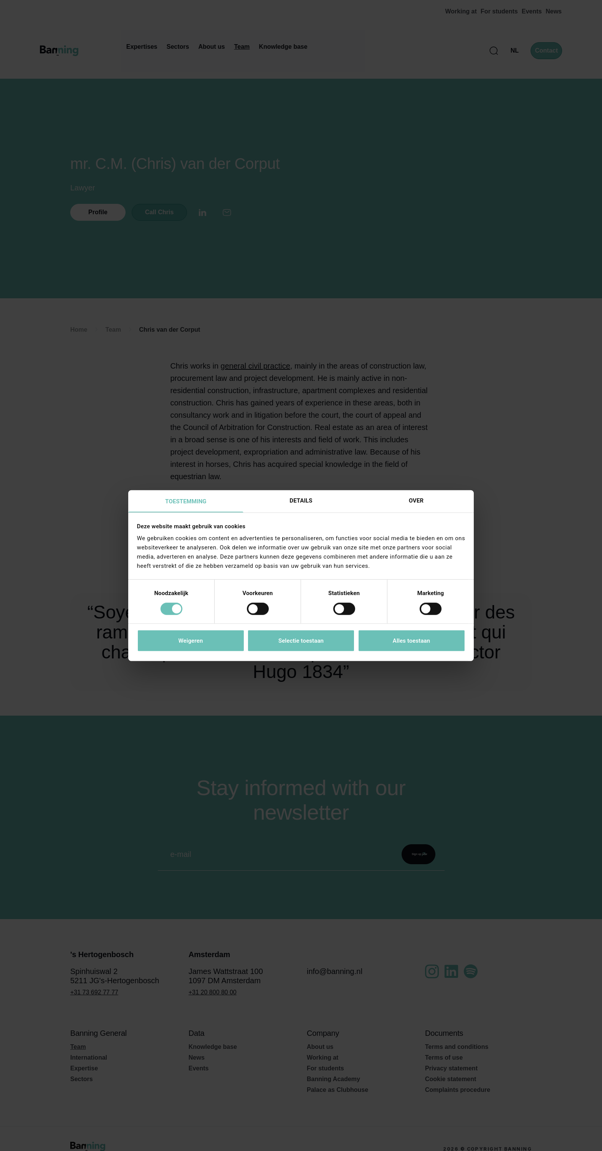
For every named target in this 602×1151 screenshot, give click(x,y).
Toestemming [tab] (185, 501)
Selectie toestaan (301, 641)
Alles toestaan (411, 641)
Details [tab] (300, 500)
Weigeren (190, 641)
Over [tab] (416, 500)
